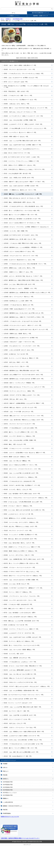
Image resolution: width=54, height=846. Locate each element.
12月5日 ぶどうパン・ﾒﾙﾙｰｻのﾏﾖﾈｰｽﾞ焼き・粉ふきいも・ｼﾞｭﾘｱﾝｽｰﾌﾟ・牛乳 (23, 276)
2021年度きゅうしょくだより (10, 792)
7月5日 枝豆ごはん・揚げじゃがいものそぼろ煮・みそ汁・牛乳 (20, 538)
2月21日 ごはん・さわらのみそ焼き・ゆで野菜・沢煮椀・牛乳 (20, 120)
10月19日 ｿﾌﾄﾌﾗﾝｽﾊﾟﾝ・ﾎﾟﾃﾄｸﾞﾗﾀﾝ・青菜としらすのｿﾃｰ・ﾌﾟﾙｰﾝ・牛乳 (21, 395)
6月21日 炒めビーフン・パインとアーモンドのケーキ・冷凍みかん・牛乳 (23, 575)
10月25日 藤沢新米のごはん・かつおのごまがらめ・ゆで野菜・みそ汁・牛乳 (23, 378)
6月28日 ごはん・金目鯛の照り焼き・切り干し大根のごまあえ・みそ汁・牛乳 (24, 559)
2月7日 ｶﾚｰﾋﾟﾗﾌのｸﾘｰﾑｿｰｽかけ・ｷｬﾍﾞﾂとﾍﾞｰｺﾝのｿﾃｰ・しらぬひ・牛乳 (21, 157)
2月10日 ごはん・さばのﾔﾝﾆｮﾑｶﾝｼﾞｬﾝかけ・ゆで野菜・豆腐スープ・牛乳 (22, 144)
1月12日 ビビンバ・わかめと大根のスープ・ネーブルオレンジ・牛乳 (21, 222)
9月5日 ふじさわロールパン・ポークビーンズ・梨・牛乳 (18, 514)
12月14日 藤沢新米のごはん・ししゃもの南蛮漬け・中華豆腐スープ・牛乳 (23, 247)
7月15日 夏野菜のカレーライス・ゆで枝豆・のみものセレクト (20, 518)
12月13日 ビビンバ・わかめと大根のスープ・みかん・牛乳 (19, 251)
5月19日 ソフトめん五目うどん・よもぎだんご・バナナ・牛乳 (20, 661)
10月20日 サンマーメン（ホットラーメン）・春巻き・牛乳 (19, 391)
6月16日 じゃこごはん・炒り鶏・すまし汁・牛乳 (16, 584)
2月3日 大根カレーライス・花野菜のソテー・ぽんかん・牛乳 (19, 165)
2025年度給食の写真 (8, 781)
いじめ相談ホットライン (13, 15)
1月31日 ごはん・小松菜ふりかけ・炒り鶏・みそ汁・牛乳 (19, 177)
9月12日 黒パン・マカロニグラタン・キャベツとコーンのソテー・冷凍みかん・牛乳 (25, 497)
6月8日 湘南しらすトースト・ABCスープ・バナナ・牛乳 (18, 608)
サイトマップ (27, 844)
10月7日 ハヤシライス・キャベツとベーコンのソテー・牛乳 (19, 423)
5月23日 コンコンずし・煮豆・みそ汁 (14, 653)
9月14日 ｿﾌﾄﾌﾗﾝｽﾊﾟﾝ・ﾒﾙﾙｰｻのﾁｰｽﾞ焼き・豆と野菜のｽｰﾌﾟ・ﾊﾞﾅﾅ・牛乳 (22, 485)
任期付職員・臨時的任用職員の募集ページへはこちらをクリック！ (20, 838)
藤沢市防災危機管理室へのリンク (40, 12)
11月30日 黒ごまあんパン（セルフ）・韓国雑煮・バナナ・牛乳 (20, 288)
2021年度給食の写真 (8, 795)
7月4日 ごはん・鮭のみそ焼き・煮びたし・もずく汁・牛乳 (19, 543)
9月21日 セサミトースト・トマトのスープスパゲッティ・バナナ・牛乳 (22, 469)
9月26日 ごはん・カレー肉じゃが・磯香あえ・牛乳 (17, 460)
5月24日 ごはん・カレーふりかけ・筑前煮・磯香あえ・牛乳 (19, 649)
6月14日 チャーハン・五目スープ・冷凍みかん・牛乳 (17, 592)
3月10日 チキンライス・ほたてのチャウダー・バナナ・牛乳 (19, 69)
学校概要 (5, 763)
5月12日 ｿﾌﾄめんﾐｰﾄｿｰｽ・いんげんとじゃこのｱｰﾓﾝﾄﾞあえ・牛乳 (20, 682)
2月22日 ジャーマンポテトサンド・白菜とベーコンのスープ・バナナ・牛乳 (23, 116)
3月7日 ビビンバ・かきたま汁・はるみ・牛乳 (16, 81)
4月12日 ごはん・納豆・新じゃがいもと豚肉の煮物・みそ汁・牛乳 (21, 752)
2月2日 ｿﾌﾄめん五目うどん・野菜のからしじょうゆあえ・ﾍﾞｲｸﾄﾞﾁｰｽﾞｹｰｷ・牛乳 (24, 169)
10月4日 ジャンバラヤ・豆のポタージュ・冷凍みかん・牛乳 (19, 436)
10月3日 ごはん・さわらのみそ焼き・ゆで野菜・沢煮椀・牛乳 (20, 440)
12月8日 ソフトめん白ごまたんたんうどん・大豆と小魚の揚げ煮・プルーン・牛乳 (25, 263)
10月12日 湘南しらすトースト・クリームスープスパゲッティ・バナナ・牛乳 (23, 415)
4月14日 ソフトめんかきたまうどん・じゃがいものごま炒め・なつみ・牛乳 (23, 744)
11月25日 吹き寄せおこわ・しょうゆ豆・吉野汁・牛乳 (18, 300)
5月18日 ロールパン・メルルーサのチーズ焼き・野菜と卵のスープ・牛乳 (23, 666)
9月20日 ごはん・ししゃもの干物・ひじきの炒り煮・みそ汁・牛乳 (21, 473)
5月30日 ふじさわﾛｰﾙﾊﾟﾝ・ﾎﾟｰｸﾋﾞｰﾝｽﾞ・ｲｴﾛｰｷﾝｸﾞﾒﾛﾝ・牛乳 (19, 633)
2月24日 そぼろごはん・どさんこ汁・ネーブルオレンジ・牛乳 (20, 112)
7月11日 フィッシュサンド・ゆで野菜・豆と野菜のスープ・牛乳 (20, 534)
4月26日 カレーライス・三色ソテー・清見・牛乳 (16, 711)
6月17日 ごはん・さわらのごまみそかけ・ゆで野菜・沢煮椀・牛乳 (21, 579)
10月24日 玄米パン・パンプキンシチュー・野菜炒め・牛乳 (19, 382)
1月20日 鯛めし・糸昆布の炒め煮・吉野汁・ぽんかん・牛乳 (19, 202)
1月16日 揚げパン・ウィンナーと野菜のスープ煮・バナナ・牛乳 (20, 214)
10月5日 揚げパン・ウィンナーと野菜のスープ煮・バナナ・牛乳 (20, 432)
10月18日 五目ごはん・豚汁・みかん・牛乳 (15, 399)
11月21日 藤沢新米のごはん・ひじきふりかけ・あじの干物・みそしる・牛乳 (23, 313)
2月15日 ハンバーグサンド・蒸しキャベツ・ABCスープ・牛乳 (20, 132)
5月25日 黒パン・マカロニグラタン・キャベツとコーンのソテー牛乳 (21, 645)
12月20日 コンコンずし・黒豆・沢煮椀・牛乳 (16, 231)
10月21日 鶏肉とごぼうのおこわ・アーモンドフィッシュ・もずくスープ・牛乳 (24, 387)
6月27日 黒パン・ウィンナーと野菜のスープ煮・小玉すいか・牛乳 (21, 563)
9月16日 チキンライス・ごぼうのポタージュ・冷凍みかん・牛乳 (20, 477)
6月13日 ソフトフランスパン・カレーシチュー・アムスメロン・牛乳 (21, 596)
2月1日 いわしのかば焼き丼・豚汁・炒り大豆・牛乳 (17, 173)
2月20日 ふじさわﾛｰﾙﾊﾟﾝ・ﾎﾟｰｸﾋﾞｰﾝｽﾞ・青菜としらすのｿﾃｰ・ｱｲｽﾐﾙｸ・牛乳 (23, 124)
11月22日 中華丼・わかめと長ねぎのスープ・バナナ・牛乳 (19, 309)
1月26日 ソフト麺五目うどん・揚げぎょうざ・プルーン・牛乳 (20, 190)
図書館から (5, 798)
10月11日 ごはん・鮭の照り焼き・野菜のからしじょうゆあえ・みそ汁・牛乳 (23, 419)
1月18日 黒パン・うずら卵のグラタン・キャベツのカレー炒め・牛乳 (21, 210)
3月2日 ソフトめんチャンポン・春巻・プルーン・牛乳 (18, 95)
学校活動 (5, 775)
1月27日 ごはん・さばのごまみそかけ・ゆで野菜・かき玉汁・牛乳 (21, 185)
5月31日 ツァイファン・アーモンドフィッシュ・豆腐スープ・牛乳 (21, 629)
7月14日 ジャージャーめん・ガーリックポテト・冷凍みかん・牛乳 (21, 522)
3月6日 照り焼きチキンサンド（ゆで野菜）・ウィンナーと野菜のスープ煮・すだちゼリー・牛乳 (26, 86)
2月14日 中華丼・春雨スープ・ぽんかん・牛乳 (16, 136)
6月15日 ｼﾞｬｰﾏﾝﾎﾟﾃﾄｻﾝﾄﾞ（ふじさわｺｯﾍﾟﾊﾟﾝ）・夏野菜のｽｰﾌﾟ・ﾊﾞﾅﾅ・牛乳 (23, 588)
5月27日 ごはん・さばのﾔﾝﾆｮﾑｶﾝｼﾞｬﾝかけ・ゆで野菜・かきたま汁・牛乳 (22, 637)
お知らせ (5, 767)
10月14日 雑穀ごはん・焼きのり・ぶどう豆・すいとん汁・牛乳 (20, 407)
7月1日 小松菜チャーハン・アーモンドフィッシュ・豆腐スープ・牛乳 (22, 547)
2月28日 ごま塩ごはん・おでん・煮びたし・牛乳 (16, 103)
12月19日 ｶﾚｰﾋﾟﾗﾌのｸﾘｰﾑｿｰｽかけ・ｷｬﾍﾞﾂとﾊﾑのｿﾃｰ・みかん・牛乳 (21, 235)
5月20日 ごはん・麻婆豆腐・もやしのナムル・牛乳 (17, 657)
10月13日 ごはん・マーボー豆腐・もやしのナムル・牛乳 (18, 411)
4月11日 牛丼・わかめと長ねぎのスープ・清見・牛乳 (17, 756)
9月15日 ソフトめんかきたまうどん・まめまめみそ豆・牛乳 (19, 481)
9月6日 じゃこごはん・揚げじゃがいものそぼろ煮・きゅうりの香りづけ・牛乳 (24, 510)
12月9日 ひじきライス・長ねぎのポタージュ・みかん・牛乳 (19, 259)
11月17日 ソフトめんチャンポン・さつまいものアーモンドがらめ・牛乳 (22, 321)
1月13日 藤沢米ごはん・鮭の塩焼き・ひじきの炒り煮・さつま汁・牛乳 (22, 218)
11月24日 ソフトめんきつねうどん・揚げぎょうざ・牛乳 (18, 305)
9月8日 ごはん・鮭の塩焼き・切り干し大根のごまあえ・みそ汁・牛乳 (22, 493)
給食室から (8, 18)
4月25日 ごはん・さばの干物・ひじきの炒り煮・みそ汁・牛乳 (20, 715)
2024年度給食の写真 (8, 784)
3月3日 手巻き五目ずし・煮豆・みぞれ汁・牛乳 (16, 91)
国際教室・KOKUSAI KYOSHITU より (12, 806)
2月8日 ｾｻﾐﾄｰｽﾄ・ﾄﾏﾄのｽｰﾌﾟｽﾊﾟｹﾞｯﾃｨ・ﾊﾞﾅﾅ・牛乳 (17, 153)
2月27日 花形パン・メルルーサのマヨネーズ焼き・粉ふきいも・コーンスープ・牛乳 (25, 107)
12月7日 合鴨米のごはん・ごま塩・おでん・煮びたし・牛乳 (19, 268)
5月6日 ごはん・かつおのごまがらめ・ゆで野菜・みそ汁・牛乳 (20, 698)
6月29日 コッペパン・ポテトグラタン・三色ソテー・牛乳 (19, 555)
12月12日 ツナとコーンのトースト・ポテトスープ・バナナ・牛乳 (21, 255)
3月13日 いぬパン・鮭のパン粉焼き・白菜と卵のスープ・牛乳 (20, 65)
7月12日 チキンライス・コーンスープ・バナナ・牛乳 (17, 530)
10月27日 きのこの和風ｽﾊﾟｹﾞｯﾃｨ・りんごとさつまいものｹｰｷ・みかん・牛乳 (23, 374)
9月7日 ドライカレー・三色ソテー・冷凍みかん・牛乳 (18, 506)
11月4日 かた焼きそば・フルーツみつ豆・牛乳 (16, 354)
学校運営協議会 (7, 813)
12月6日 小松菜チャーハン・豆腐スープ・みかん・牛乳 (18, 272)
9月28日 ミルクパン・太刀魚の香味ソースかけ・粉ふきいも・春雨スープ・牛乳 (24, 452)
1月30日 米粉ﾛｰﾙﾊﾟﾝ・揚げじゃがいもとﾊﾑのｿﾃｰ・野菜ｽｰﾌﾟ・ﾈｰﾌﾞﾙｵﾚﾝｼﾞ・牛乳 (24, 181)
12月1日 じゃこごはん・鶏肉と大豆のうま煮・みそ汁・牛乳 (19, 284)
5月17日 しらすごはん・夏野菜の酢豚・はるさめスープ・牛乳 (20, 670)
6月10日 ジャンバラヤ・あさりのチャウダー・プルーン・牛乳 (20, 600)
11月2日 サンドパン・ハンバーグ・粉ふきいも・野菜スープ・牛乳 (21, 358)
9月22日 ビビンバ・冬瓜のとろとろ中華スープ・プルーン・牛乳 (20, 465)
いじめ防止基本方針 (8, 802)
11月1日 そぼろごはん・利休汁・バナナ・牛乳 (16, 362)
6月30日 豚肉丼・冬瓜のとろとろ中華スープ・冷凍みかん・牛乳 (20, 551)
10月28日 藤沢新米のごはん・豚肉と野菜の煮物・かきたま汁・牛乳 (21, 370)
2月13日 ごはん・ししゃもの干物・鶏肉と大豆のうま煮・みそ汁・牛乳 (22, 140)
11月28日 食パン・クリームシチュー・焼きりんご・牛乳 (18, 296)
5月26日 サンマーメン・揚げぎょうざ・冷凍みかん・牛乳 (19, 641)
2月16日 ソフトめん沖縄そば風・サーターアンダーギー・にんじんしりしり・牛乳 (25, 128)
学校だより (5, 771)
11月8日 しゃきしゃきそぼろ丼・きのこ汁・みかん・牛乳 (19, 350)
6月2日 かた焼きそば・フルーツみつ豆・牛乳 (16, 625)
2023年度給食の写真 (8, 787)
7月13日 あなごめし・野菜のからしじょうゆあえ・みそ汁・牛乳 (20, 526)
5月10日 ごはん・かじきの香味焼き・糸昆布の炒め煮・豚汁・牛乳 (21, 690)
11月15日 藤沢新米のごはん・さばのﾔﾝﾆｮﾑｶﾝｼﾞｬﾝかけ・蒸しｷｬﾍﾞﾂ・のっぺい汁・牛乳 (26, 329)
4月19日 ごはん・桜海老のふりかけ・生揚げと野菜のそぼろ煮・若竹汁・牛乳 (24, 731)
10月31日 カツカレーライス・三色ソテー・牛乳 (16, 366)
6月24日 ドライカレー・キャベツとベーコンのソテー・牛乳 (19, 567)
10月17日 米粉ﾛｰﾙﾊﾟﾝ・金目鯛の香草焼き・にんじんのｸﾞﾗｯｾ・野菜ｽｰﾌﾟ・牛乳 (24, 403)
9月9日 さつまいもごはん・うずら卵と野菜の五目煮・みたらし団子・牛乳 (23, 501)
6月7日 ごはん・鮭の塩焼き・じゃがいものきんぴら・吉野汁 (19, 612)
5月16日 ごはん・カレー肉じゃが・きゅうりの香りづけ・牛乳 (20, 674)
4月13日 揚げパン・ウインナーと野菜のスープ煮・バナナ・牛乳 (20, 748)
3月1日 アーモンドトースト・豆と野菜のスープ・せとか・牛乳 (20, 99)
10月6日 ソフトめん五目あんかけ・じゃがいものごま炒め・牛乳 (20, 428)
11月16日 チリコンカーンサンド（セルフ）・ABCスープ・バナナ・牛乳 (22, 325)
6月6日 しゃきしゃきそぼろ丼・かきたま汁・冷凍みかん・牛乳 (20, 616)
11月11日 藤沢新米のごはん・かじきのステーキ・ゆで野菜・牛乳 (21, 337)
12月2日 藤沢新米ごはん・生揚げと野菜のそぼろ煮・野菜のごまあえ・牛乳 (23, 280)
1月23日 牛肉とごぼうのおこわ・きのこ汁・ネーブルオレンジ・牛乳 (21, 198)
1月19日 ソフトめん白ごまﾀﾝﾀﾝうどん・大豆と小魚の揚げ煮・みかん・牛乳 (23, 206)
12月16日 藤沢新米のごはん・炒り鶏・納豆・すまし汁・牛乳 (20, 239)
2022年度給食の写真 (17, 18)
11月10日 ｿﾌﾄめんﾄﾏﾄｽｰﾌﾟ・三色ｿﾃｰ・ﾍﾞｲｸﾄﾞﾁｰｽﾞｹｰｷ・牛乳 (19, 341)
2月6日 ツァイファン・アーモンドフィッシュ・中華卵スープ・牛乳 (21, 161)
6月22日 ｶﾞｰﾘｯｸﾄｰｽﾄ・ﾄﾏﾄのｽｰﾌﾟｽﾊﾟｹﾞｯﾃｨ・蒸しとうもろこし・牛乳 (21, 571)
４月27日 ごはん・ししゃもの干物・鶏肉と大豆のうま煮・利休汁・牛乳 (22, 707)
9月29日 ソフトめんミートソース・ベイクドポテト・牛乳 (19, 448)
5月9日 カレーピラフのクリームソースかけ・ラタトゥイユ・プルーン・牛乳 (23, 694)
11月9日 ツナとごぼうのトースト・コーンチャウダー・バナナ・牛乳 (21, 346)
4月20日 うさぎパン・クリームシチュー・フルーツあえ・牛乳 (20, 727)
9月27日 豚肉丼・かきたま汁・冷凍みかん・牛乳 (16, 456)
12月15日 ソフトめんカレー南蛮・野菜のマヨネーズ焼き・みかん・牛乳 (22, 243)
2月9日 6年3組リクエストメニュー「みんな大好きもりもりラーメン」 (22, 149)
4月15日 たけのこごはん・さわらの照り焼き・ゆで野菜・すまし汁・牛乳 (23, 739)
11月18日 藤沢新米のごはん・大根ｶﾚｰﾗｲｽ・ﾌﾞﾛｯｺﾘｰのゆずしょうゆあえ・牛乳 (24, 317)
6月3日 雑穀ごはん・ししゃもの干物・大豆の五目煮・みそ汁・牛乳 (21, 620)
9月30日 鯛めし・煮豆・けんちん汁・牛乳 (15, 444)
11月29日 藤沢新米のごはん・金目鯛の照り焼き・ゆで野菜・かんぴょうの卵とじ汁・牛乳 (27, 292)
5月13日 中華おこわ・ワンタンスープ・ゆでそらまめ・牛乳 (19, 678)
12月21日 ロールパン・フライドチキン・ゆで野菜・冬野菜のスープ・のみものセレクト (26, 227)
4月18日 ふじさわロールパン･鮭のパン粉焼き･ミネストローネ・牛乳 (21, 735)
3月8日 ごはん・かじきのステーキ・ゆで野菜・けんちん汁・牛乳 (21, 77)
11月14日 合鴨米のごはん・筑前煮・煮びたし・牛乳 (17, 333)
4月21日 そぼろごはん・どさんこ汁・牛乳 (15, 723)
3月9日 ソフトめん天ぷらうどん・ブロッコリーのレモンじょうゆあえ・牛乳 (23, 73)
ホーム (13, 12)
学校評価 (5, 809)
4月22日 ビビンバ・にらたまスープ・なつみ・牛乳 (17, 719)
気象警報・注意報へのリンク (40, 15)
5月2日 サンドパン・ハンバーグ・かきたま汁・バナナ (18, 703)
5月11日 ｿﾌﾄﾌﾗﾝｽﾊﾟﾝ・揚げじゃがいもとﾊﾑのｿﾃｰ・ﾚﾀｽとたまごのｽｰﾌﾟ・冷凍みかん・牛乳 (27, 686)
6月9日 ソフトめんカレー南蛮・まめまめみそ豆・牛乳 (18, 604)
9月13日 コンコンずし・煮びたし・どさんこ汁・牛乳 (17, 489)
